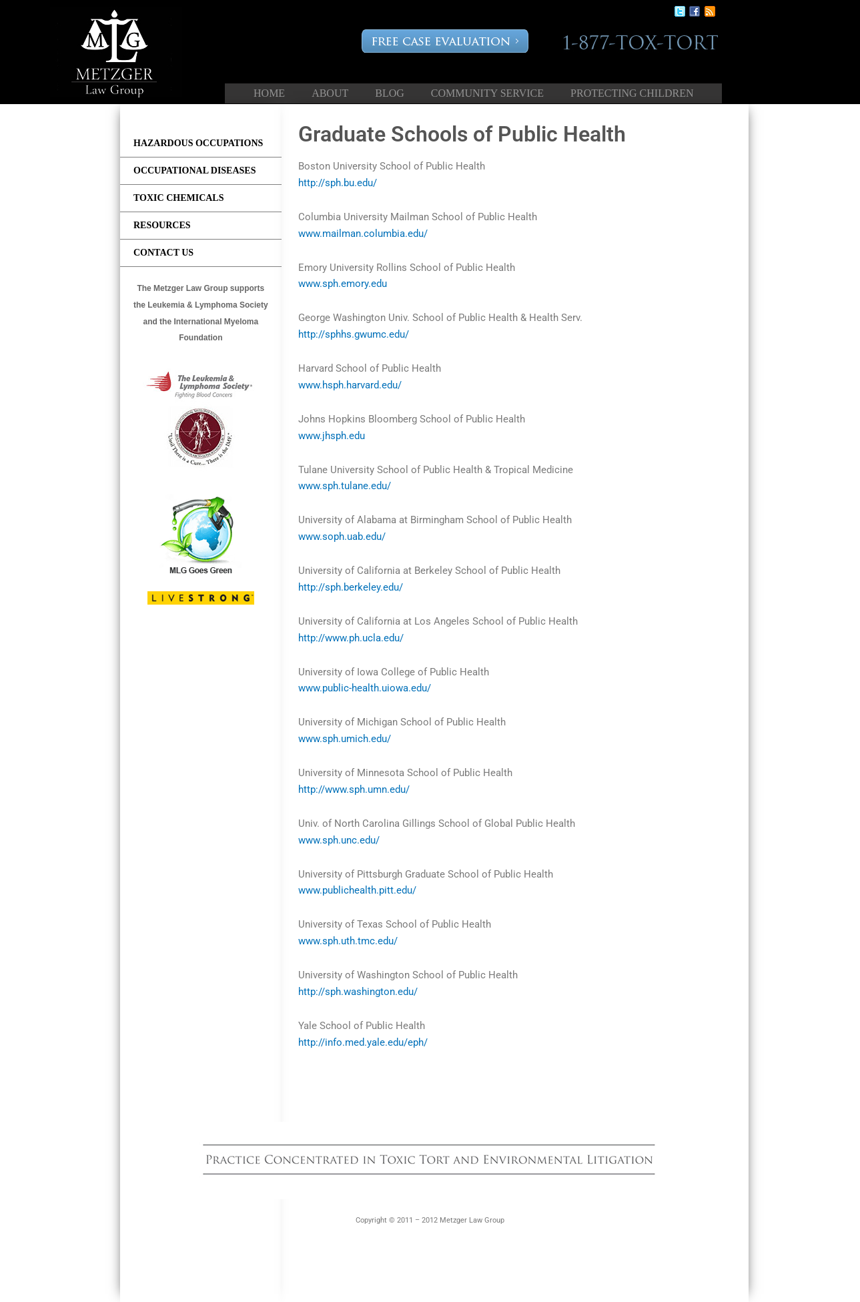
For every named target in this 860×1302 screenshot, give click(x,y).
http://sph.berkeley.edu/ (350, 587)
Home (269, 93)
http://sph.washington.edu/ (358, 992)
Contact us (163, 253)
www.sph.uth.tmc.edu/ (348, 941)
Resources (162, 225)
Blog (389, 93)
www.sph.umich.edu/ (344, 739)
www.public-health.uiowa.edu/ (364, 688)
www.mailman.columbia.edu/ (363, 234)
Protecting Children (631, 93)
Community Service (487, 93)
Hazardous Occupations (198, 143)
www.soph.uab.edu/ (342, 537)
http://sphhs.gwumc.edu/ (353, 334)
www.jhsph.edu (331, 436)
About (330, 93)
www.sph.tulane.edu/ (344, 486)
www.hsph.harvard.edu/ (350, 385)
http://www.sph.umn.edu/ (354, 789)
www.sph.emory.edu (342, 284)
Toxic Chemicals (178, 198)
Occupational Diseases (194, 171)
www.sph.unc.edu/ (339, 840)
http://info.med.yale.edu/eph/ (363, 1042)
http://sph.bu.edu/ (337, 183)
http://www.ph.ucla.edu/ (351, 638)
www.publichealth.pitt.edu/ (357, 890)
